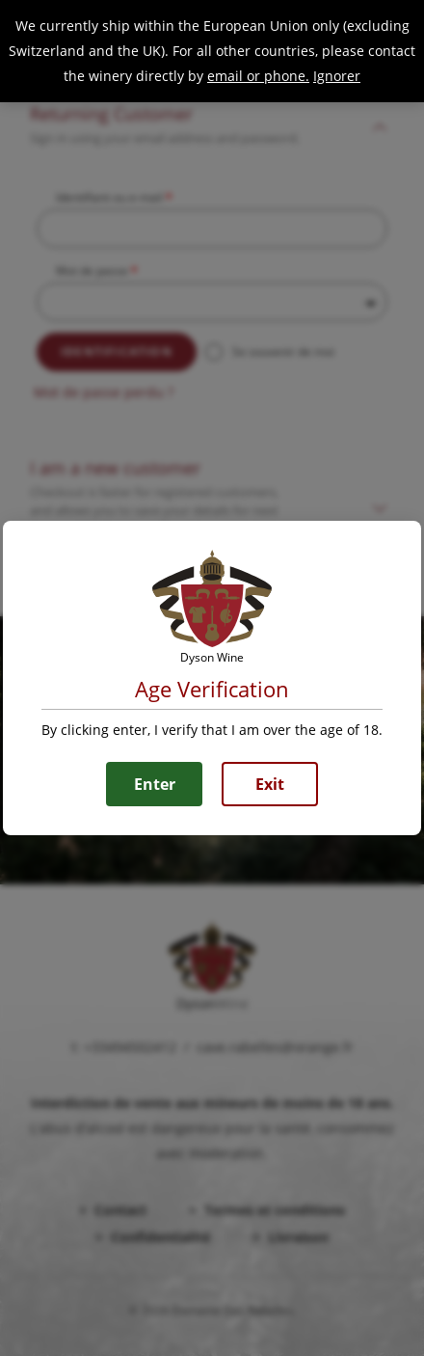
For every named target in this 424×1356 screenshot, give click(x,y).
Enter (154, 784)
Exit (269, 784)
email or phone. (258, 76)
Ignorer (336, 76)
